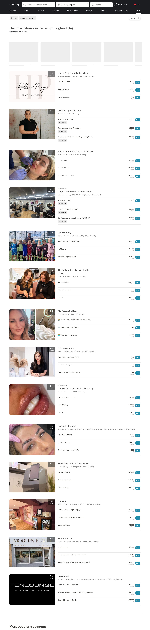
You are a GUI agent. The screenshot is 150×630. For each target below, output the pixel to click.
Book (137, 82)
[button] (38, 4)
